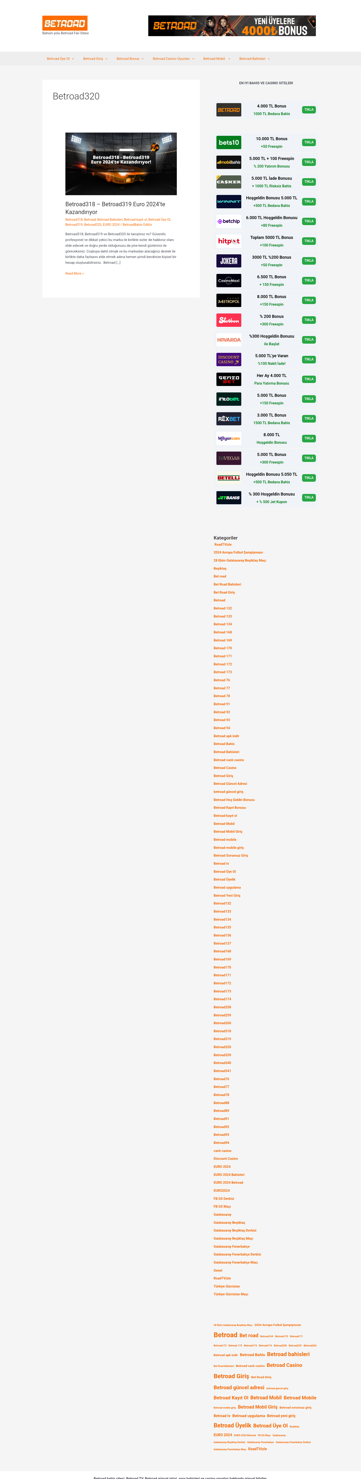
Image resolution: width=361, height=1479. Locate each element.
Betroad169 (223, 948)
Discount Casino (226, 1143)
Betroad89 (222, 1096)
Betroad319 (74, 224)
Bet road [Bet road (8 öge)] (248, 1316)
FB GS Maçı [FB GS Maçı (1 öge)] (264, 1415)
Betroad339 (223, 1042)
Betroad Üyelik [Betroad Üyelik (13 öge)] (232, 1405)
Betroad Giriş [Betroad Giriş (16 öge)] (231, 1356)
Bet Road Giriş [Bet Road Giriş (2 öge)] (261, 1357)
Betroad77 (222, 1073)
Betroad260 (223, 1011)
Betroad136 (223, 925)
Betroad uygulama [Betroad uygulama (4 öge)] (248, 1396)
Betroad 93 (222, 715)
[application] (70, 59)
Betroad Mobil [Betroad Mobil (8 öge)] (266, 1378)
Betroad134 (223, 910)
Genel (218, 1251)
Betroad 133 (223, 614)
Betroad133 (223, 902)
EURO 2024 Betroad (229, 1166)
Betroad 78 (222, 692)
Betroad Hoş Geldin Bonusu (235, 793)
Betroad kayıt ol (138, 220)
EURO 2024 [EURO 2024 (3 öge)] (223, 1415)
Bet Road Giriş (225, 591)
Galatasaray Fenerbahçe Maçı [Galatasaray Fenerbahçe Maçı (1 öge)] (230, 1429)
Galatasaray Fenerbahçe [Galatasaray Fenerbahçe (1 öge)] (260, 1422)
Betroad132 (223, 894)
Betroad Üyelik (225, 871)
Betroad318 (74, 220)
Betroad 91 (222, 700)
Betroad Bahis (224, 739)
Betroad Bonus (124, 59)
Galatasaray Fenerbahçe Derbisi (238, 1236)
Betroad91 (222, 1104)
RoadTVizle (223, 544)
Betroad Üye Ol (59, 59)
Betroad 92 (222, 708)
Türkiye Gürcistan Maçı (232, 1275)
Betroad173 (223, 979)
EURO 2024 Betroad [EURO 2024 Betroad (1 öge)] (245, 1415)
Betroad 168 (223, 630)
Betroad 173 (223, 669)
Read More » (74, 273)
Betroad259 (223, 1003)
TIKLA (309, 110)
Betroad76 (222, 1065)
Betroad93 (222, 1119)
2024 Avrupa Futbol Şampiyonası (239, 552)
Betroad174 (223, 987)
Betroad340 (223, 1049)
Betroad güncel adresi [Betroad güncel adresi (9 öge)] (239, 1368)
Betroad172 (223, 972)
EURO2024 (222, 1174)
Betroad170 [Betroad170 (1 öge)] (281, 1316)
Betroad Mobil (206, 59)
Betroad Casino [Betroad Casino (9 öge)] (284, 1345)
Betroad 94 (222, 723)
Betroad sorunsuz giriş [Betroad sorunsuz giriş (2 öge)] (295, 1387)
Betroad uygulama (228, 878)
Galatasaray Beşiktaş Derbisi (236, 1212)
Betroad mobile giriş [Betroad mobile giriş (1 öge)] (225, 1387)
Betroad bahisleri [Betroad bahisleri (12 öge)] (288, 1334)
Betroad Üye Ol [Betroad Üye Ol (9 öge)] (270, 1406)
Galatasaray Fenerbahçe (232, 1228)
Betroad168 (223, 941)
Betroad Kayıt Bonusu (230, 801)
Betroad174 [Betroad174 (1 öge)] (265, 1325)
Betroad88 (222, 1088)
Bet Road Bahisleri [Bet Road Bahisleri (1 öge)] (224, 1346)
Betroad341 (223, 1057)
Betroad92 (222, 1112)
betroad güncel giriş (229, 785)
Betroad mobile (225, 832)
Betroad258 (223, 995)
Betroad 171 (223, 653)
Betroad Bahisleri (242, 59)
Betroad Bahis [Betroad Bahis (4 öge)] (252, 1335)
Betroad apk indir (227, 731)
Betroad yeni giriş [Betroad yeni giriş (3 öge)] (281, 1396)
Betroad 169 (223, 638)
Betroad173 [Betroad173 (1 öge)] (250, 1325)
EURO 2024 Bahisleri (230, 1158)
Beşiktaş (220, 568)
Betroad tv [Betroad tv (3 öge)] (222, 1396)
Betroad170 (223, 956)
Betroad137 (223, 933)
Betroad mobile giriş (229, 840)
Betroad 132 (223, 607)
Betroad (91, 220)
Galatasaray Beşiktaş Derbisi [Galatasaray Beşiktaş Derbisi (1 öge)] (229, 1422)
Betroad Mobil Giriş (229, 824)
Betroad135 (223, 917)
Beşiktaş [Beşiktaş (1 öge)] (294, 1406)
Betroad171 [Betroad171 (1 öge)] (296, 1316)
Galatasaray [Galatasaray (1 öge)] (279, 1415)
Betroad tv (222, 855)
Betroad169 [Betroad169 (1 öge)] (266, 1316)
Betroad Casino (225, 762)
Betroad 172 (223, 661)
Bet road (220, 576)
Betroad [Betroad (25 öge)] (226, 1315)
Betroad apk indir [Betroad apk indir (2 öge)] (226, 1335)
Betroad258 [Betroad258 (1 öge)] (280, 1325)
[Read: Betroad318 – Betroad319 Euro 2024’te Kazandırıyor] (121, 164)
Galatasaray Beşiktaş (230, 1205)
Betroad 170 (223, 646)
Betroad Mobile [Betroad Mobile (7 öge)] (300, 1378)
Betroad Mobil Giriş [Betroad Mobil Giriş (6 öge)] (257, 1387)
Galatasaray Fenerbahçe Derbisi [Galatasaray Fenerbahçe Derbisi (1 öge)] (293, 1422)
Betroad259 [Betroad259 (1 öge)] (295, 1325)
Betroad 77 (222, 684)
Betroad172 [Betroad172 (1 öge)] (220, 1325)
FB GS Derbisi (224, 1181)
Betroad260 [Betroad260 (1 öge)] (310, 1325)
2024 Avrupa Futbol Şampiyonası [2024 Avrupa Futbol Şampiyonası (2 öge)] (277, 1305)
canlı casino (223, 1135)
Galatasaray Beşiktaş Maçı (234, 1220)
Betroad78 (222, 1081)
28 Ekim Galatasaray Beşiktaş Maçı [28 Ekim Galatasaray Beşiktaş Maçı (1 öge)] (233, 1305)
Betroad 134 (223, 622)
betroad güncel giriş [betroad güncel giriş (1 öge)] (277, 1368)
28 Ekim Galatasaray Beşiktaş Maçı (241, 560)
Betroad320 (94, 224)
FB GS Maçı (223, 1189)
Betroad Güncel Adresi (231, 777)
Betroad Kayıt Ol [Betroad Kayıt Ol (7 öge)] (231, 1378)
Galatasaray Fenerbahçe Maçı (236, 1243)
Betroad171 (223, 964)
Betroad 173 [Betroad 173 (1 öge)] (235, 1325)
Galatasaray (223, 1197)
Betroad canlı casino (229, 754)
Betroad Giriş (92, 59)
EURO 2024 (113, 224)
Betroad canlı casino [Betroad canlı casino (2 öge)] (250, 1346)
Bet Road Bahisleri (228, 583)
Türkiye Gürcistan (227, 1267)
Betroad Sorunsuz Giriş (232, 847)
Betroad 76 (222, 677)
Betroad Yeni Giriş (228, 886)
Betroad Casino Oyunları (165, 59)
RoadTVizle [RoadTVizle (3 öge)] (257, 1429)
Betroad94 (222, 1127)
